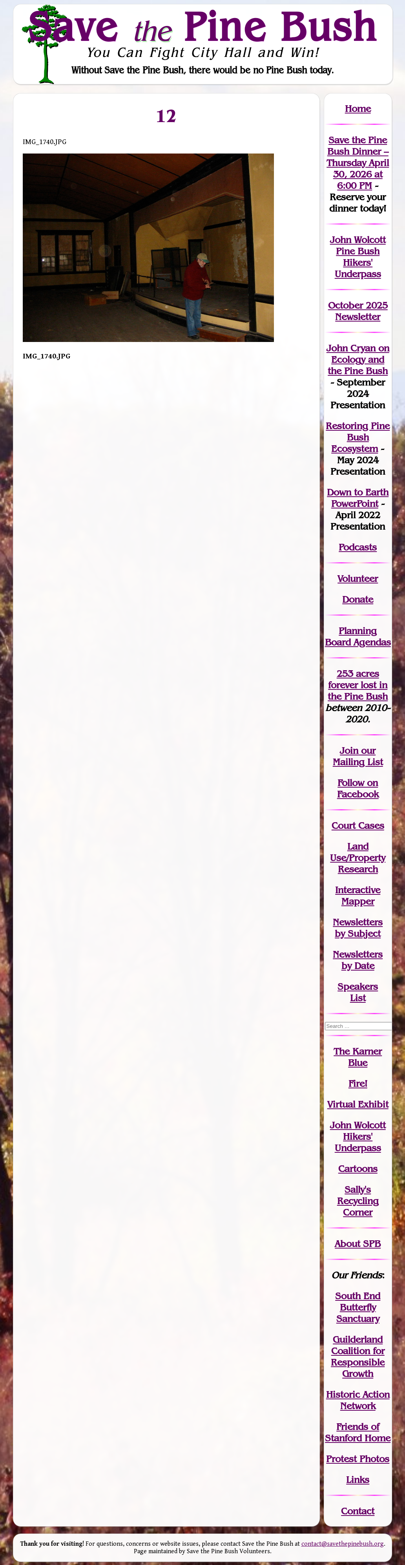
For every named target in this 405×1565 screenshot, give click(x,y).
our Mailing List (358, 756)
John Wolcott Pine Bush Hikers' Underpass (358, 257)
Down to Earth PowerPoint (358, 497)
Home (358, 108)
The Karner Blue (358, 1057)
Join (349, 750)
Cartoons (358, 1168)
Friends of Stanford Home (357, 1432)
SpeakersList (358, 992)
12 (166, 116)
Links (357, 1479)
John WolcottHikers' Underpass (358, 1136)
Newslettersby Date (358, 960)
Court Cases (358, 825)
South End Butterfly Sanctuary (357, 1307)
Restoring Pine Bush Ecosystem (358, 437)
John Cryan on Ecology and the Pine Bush (358, 359)
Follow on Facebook (358, 788)
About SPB (358, 1243)
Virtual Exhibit (358, 1104)
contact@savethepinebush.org (342, 1544)
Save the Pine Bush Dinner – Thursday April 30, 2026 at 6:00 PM (358, 162)
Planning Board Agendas (358, 636)
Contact (357, 1511)
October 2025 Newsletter (358, 311)
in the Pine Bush (358, 690)
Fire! (357, 1083)
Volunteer (358, 578)
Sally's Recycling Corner (358, 1201)
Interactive (357, 890)
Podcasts (358, 547)
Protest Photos (357, 1458)
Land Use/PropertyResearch (357, 858)
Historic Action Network (358, 1400)
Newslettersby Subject (358, 927)
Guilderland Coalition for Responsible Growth (358, 1356)
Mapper (357, 901)
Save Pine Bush (203, 26)
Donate (357, 599)
